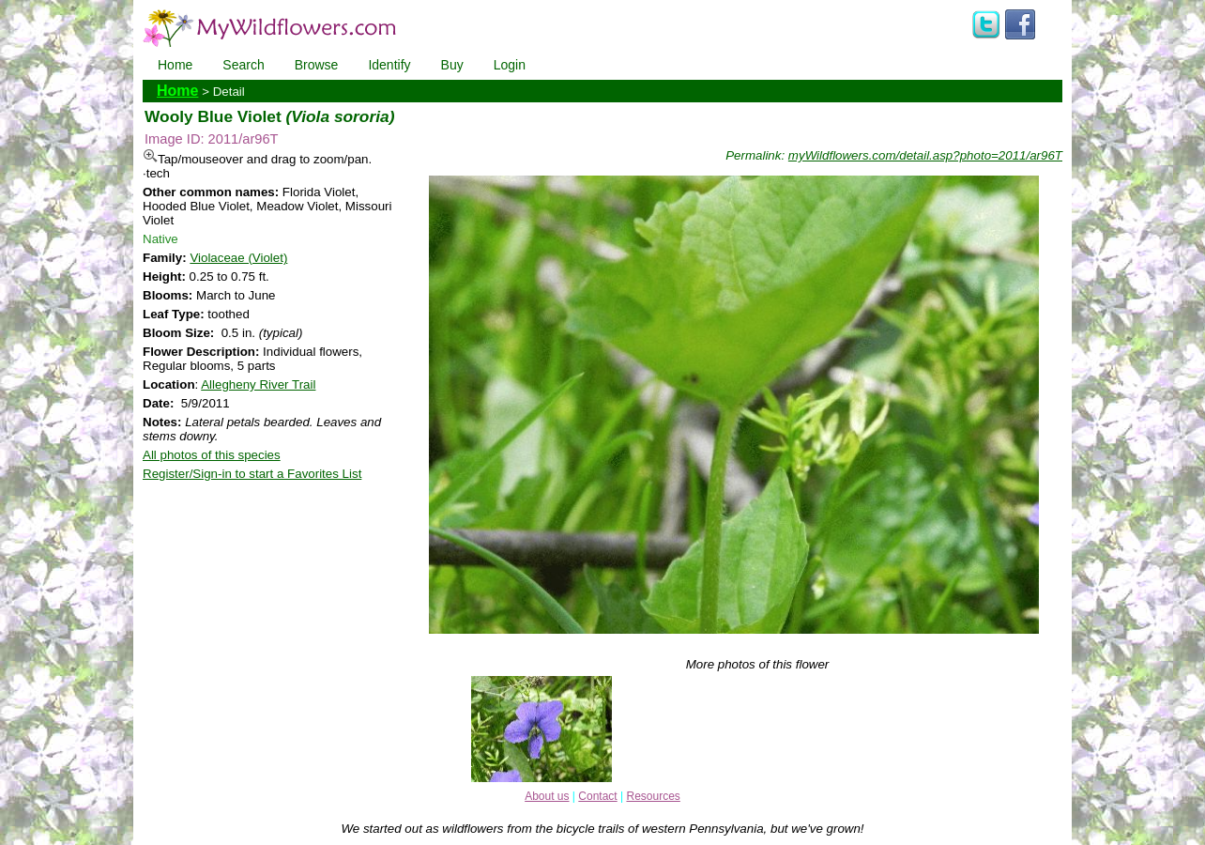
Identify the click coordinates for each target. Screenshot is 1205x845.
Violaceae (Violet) (238, 258)
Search (243, 64)
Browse (317, 64)
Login (510, 64)
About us (547, 796)
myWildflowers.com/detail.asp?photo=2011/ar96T (925, 155)
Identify (389, 64)
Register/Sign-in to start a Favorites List (252, 474)
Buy (452, 64)
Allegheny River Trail (258, 384)
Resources (652, 796)
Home (175, 64)
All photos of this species (212, 455)
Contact (597, 796)
